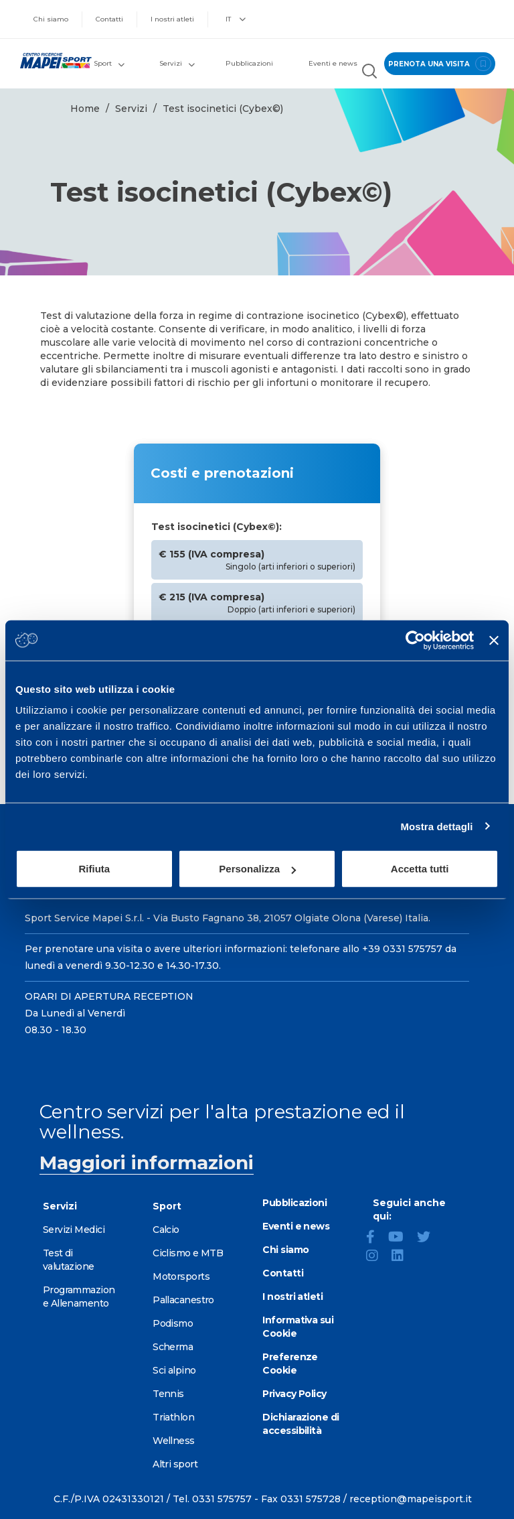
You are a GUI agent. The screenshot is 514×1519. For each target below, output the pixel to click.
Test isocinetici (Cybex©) (223, 109)
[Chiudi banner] (494, 640)
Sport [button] (109, 63)
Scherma (173, 1347)
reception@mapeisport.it (410, 1499)
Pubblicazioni (249, 63)
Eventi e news (333, 63)
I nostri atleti (172, 19)
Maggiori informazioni (146, 1162)
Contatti (109, 19)
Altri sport (175, 1464)
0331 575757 (222, 1499)
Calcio (166, 1230)
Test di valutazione (68, 1259)
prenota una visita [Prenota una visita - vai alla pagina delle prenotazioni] (438, 63)
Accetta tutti (420, 868)
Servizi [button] (177, 63)
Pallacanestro (183, 1300)
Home (85, 109)
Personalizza (257, 868)
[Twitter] (429, 1238)
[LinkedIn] (403, 1257)
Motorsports (181, 1276)
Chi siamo (50, 19)
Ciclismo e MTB (188, 1253)
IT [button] (236, 19)
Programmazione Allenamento (79, 1296)
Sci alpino (174, 1370)
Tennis (168, 1394)
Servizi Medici (73, 1230)
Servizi (131, 109)
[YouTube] (401, 1238)
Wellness (174, 1441)
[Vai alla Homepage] (50, 60)
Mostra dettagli (436, 826)
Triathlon (173, 1417)
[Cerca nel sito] (368, 73)
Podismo (173, 1323)
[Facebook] (376, 1238)
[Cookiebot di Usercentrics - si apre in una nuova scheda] (415, 640)
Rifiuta (94, 868)
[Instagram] (377, 1257)
